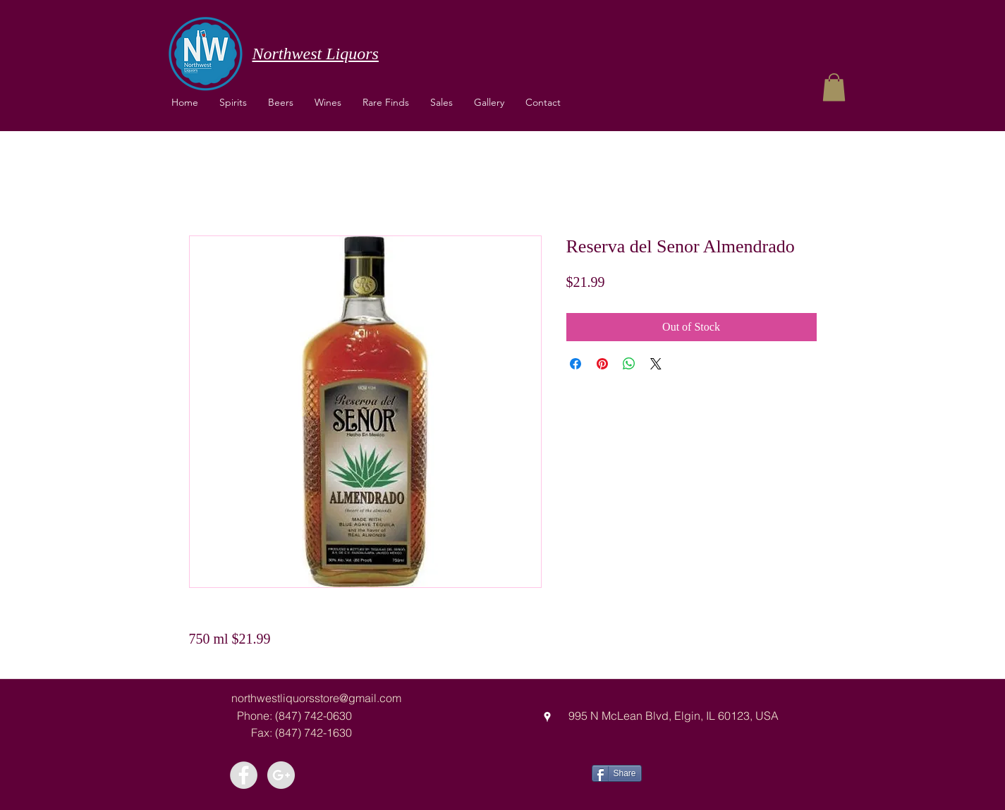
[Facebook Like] (694, 772)
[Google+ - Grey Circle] (281, 775)
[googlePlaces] (547, 717)
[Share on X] (655, 363)
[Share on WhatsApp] (629, 363)
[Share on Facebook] (575, 363)
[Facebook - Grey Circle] (243, 775)
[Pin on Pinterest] (602, 363)
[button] (328, 102)
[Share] (617, 773)
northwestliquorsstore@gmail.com (316, 698)
